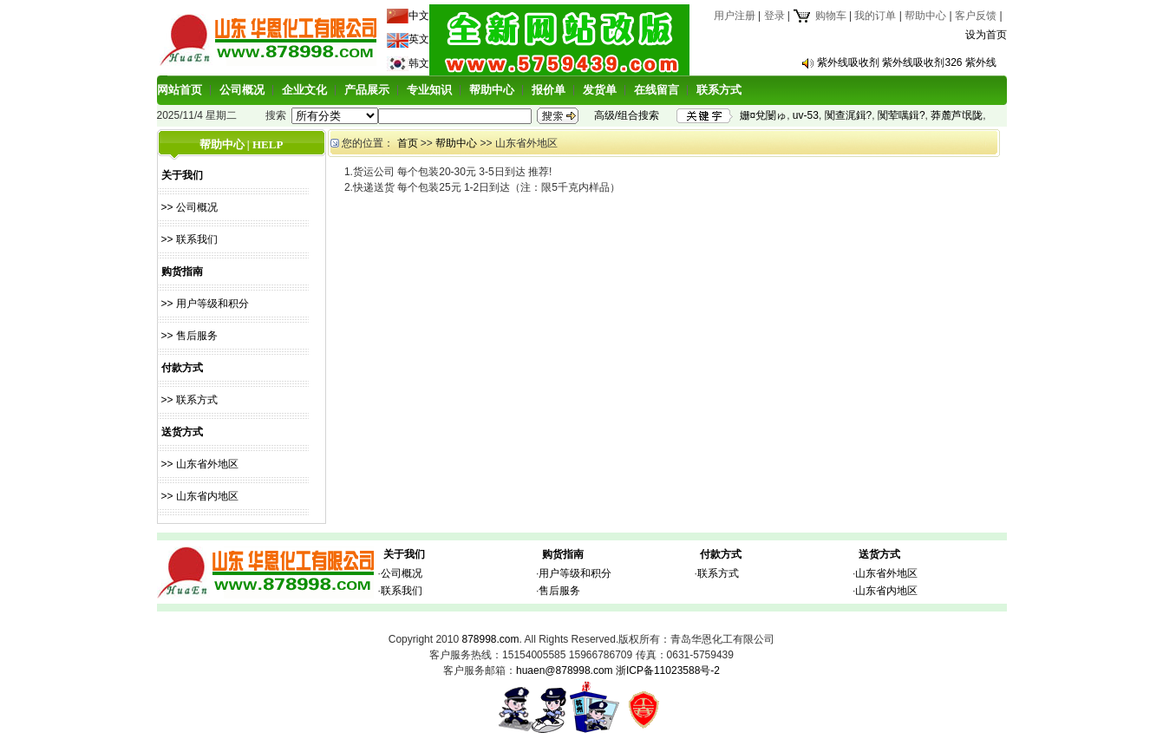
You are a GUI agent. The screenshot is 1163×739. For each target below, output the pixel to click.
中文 (418, 16)
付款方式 (721, 554)
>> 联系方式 (189, 400)
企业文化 (304, 89)
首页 (407, 143)
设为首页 (986, 35)
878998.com (490, 639)
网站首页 (179, 89)
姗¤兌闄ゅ (763, 115)
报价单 (548, 89)
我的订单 (875, 16)
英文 (418, 39)
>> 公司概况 (189, 207)
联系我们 (401, 591)
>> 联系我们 (189, 239)
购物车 (819, 16)
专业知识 (429, 89)
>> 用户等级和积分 (205, 304)
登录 (774, 16)
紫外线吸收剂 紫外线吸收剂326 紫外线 (906, 62)
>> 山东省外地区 (199, 464)
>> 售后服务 (189, 336)
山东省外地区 (886, 573)
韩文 (418, 63)
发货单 (600, 89)
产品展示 (366, 89)
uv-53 (806, 115)
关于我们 (404, 554)
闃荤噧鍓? (901, 115)
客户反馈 (975, 16)
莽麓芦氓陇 (957, 115)
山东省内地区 (886, 591)
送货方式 (879, 554)
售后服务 (559, 591)
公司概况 (242, 89)
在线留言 (656, 89)
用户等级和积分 (575, 573)
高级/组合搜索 (626, 115)
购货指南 (563, 554)
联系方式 (719, 89)
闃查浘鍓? (848, 115)
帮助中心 (925, 16)
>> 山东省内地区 (199, 496)
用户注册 (734, 16)
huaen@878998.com (564, 670)
